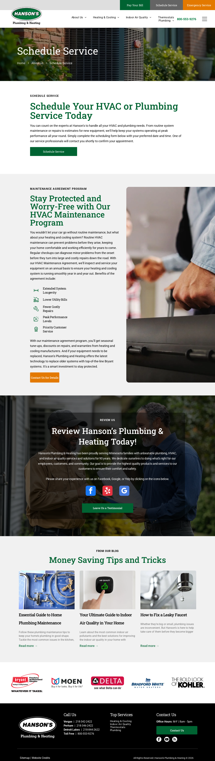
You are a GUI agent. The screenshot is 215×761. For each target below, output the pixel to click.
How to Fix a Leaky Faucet (163, 614)
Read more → (28, 646)
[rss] (174, 740)
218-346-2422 (85, 725)
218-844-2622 (91, 729)
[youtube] (166, 740)
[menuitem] (75, 17)
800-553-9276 (86, 733)
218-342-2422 (84, 721)
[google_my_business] (124, 491)
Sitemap (25, 757)
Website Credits (41, 757)
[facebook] (91, 491)
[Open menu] (204, 19)
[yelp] (107, 491)
